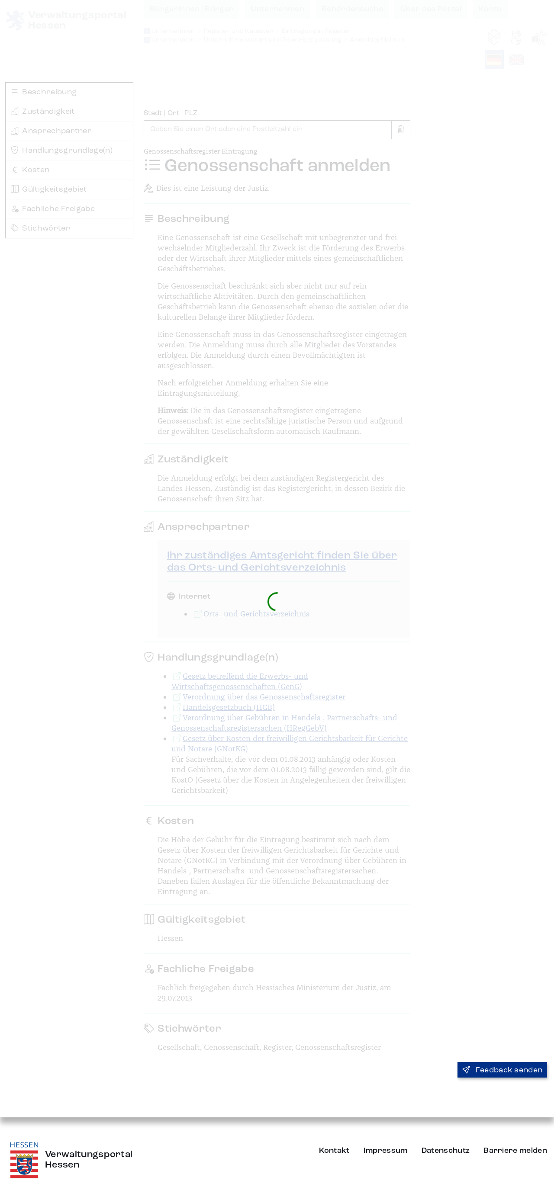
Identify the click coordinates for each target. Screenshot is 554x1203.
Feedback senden (502, 1070)
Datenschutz (446, 1151)
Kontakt (334, 1151)
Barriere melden (515, 1151)
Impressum (386, 1151)
